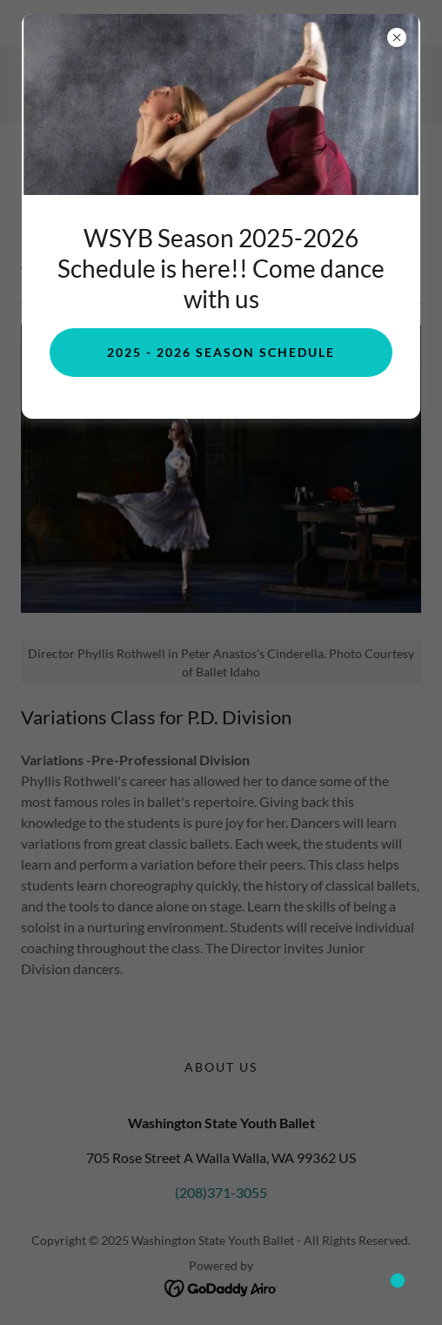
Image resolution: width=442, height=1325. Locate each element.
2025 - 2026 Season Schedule (221, 352)
